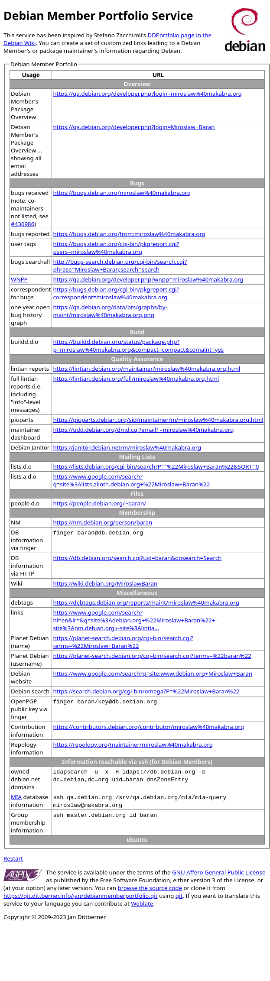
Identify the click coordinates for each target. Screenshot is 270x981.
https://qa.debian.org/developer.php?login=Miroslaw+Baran (134, 127)
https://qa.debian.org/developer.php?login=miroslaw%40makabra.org (147, 93)
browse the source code (149, 888)
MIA (16, 797)
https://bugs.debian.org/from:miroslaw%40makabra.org (129, 234)
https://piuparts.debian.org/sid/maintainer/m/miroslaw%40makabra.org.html (158, 420)
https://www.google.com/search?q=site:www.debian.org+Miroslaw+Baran (152, 673)
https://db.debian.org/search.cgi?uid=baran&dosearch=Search (137, 558)
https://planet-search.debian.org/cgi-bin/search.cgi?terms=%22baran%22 (152, 656)
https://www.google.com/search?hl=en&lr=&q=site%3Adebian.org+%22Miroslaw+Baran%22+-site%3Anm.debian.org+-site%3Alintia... (135, 620)
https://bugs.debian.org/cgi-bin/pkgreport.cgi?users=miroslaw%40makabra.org (116, 248)
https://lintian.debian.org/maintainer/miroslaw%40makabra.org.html (146, 368)
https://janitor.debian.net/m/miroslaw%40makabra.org (127, 447)
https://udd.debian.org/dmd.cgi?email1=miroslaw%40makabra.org (143, 430)
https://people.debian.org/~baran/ (99, 503)
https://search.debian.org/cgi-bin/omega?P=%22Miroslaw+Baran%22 (146, 691)
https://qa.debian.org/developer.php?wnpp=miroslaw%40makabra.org (148, 279)
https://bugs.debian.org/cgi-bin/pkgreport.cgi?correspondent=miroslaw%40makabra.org (116, 293)
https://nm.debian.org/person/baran (102, 522)
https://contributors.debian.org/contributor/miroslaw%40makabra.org (148, 727)
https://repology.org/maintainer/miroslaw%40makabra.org (133, 744)
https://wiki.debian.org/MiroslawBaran (105, 583)
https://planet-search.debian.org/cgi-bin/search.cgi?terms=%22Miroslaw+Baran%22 (123, 642)
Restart (13, 858)
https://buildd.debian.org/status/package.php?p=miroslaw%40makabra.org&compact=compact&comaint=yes (138, 345)
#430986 (22, 224)
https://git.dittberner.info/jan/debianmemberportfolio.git (80, 896)
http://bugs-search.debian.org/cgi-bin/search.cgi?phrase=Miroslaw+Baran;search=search (120, 265)
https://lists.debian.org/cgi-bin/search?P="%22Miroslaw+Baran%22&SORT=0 (156, 466)
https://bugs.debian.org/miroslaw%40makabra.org (122, 193)
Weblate (142, 903)
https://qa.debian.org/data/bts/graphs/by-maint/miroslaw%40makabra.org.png (110, 311)
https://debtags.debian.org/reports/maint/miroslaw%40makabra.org (146, 602)
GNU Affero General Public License (218, 872)
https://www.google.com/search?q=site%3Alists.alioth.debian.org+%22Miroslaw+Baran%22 (131, 480)
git (179, 896)
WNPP (19, 279)
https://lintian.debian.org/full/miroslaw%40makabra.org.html (136, 378)
